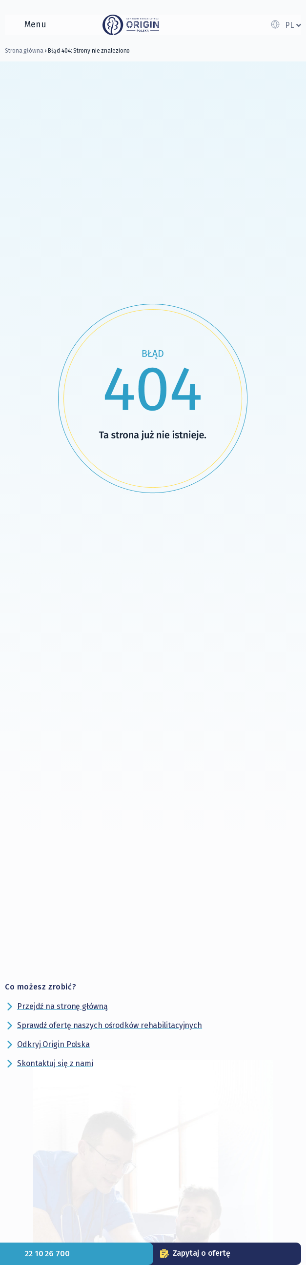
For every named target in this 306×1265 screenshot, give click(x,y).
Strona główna (24, 50)
